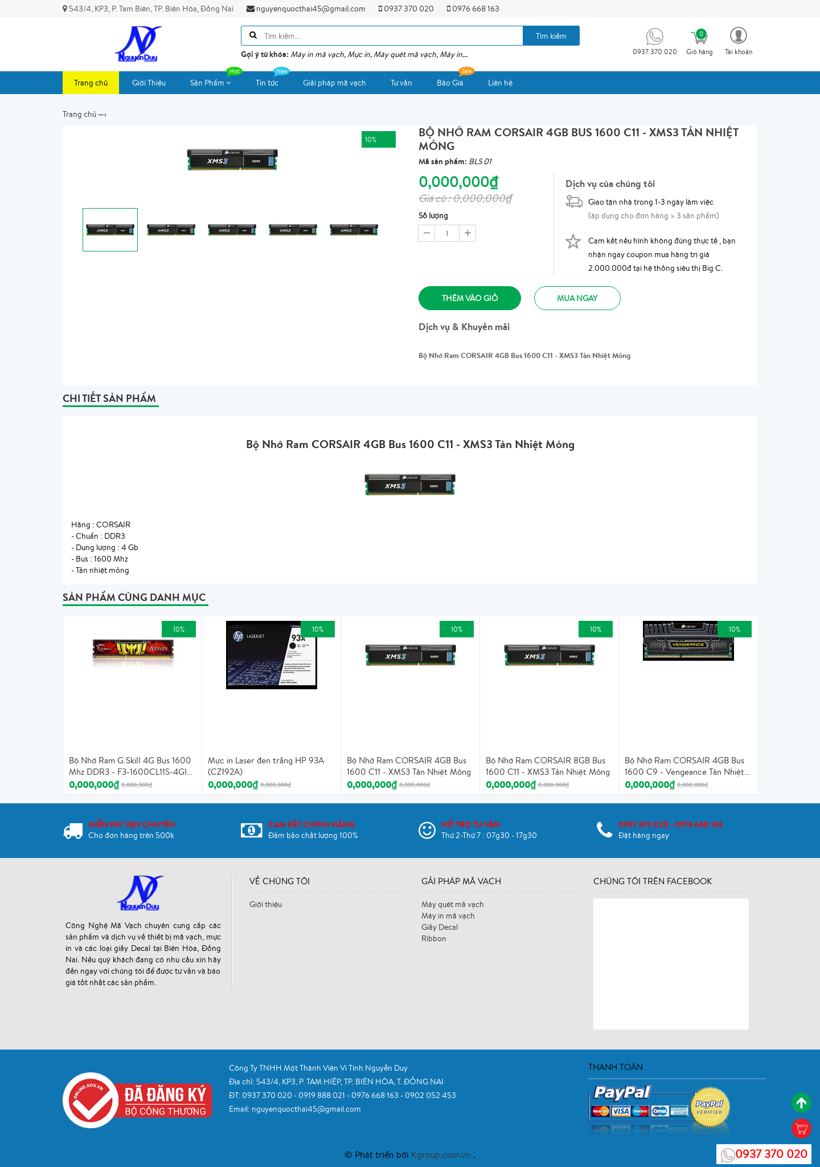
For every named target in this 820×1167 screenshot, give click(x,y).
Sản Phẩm (216, 79)
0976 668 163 (473, 8)
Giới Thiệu (149, 83)
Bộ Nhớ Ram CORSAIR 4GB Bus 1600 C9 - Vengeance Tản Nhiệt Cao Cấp (684, 766)
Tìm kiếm (551, 36)
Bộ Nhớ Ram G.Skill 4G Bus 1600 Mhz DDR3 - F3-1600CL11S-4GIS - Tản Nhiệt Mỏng (130, 766)
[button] (738, 40)
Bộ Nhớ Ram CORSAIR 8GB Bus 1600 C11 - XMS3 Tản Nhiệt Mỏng (548, 766)
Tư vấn (401, 83)
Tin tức (273, 79)
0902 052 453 (430, 1095)
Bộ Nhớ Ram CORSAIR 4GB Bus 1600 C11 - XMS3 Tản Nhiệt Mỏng (409, 766)
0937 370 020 (406, 8)
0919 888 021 (322, 1095)
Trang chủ (91, 83)
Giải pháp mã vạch (334, 83)
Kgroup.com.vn (442, 1154)
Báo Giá (456, 79)
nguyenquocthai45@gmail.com (306, 8)
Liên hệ (500, 83)
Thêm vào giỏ (470, 298)
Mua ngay (578, 298)
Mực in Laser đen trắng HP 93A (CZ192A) (266, 766)
